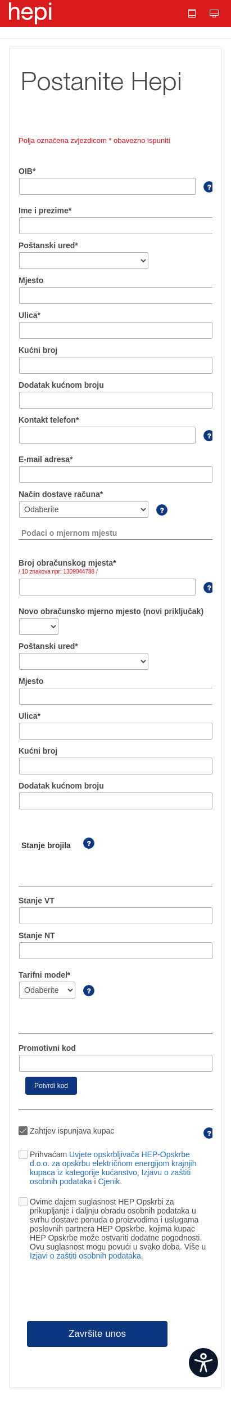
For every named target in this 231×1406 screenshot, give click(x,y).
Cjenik (109, 1181)
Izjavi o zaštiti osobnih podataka (85, 1255)
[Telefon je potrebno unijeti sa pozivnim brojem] (204, 441)
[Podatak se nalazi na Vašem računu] (204, 593)
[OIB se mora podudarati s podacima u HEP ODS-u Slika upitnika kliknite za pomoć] (204, 192)
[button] (193, 14)
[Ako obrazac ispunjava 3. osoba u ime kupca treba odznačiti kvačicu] (204, 1139)
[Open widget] (203, 1362)
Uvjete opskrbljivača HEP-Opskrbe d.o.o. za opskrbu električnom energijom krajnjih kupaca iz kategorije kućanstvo (113, 1163)
